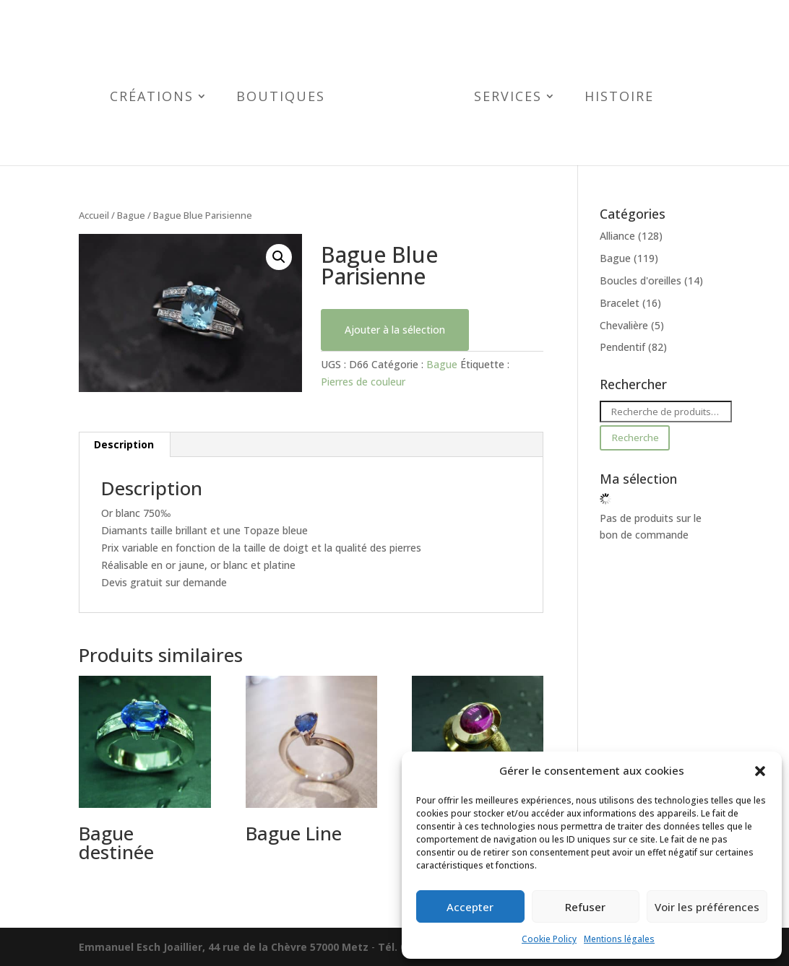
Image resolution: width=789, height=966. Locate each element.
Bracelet (619, 303)
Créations (162, 98)
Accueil (94, 215)
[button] (760, 771)
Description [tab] (124, 444)
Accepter (470, 907)
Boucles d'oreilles (640, 280)
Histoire (609, 98)
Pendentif (622, 347)
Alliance (617, 236)
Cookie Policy (549, 939)
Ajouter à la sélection (395, 329)
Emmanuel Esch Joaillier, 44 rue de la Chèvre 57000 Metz (223, 947)
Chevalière (624, 325)
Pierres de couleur (363, 381)
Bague (131, 215)
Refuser (585, 907)
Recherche (635, 437)
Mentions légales (619, 939)
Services (498, 98)
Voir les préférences (707, 907)
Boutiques (290, 98)
